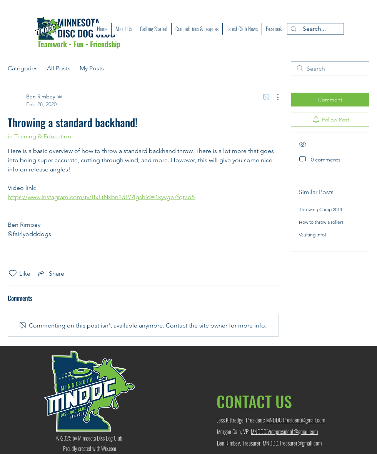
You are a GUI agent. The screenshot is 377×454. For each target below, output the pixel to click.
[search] (330, 68)
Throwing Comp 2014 (320, 209)
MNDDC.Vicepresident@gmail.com (284, 431)
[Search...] (314, 28)
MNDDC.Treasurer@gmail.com (292, 443)
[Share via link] (50, 273)
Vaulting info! (312, 235)
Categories (23, 68)
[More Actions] (274, 97)
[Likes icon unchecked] (13, 273)
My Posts (92, 68)
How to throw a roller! (321, 222)
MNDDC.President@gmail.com (295, 420)
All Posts (58, 68)
